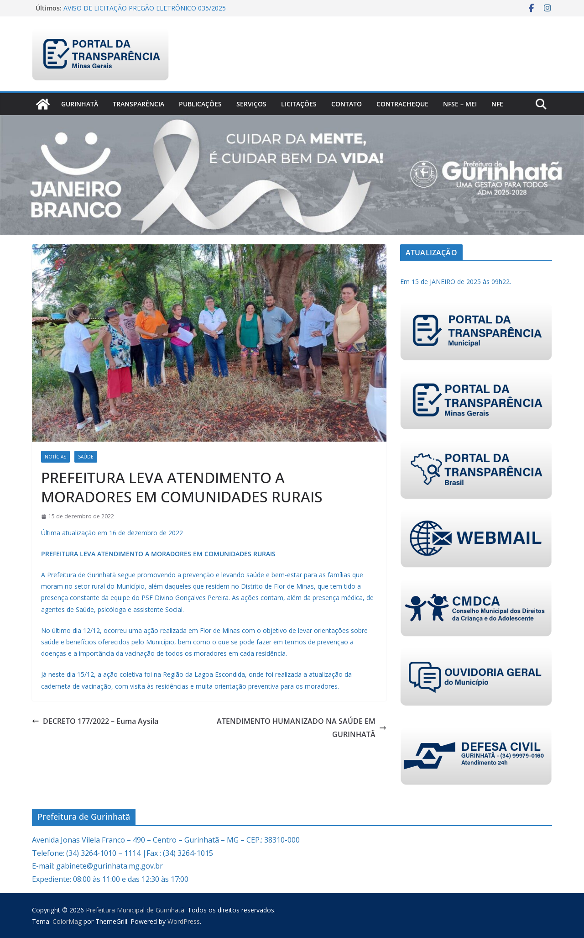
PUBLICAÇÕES (200, 104)
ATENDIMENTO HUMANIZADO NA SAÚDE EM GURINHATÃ (301, 727)
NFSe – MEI (460, 104)
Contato (346, 104)
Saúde (86, 456)
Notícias (55, 456)
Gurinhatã (79, 104)
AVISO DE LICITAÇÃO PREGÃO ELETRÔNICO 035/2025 (144, 8)
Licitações (299, 104)
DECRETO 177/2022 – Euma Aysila (95, 721)
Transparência (138, 104)
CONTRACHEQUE (402, 104)
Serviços (251, 104)
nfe (497, 104)
